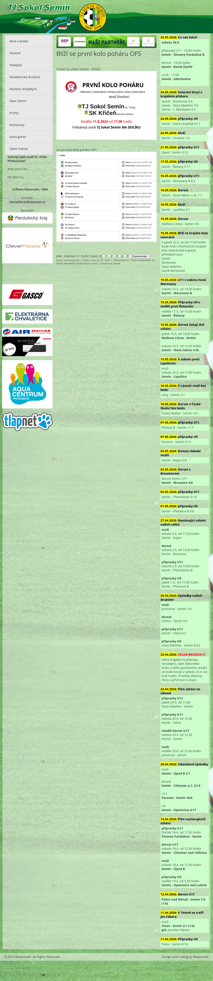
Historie (14, 53)
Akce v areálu (18, 41)
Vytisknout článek (110, 263)
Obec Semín (17, 101)
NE (9, 177)
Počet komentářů (141, 260)
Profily (14, 113)
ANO (10, 169)
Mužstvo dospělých (23, 89)
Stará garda (17, 137)
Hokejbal (15, 65)
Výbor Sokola (18, 149)
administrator (72, 260)
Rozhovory (16, 125)
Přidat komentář (65, 263)
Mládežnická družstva (24, 77)
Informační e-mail (88, 263)
